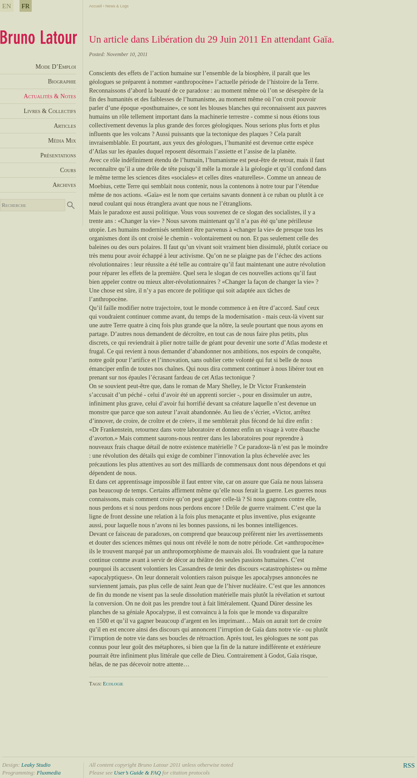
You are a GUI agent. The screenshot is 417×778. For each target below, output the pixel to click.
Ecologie (113, 684)
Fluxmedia (48, 772)
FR (26, 6)
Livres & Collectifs (50, 110)
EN (6, 6)
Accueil (95, 6)
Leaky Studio (35, 764)
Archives (64, 184)
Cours (68, 169)
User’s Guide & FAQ (137, 772)
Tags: (96, 684)
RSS (409, 765)
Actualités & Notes (50, 96)
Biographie (62, 81)
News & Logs (117, 6)
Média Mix (62, 140)
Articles (65, 125)
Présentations (58, 155)
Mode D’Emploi (56, 66)
